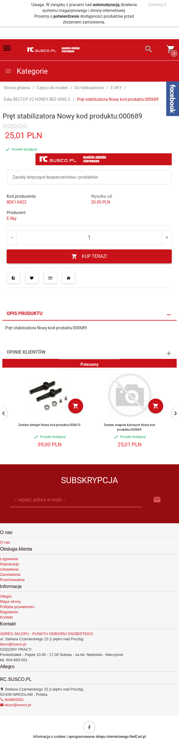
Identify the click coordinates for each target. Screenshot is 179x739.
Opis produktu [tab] (24, 313)
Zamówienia (10, 574)
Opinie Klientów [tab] (26, 352)
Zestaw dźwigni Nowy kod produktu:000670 (49, 425)
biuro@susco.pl (13, 644)
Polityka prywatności (17, 607)
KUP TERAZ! (89, 256)
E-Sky (12, 218)
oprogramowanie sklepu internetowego (98, 737)
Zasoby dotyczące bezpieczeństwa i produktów (55, 177)
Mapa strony (10, 601)
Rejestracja (9, 564)
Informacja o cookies (49, 737)
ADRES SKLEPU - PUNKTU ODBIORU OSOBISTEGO (46, 634)
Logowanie (9, 559)
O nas (5, 542)
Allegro (6, 596)
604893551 (12, 699)
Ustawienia (9, 569)
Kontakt (6, 617)
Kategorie (26, 71)
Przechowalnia (12, 580)
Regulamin (9, 612)
